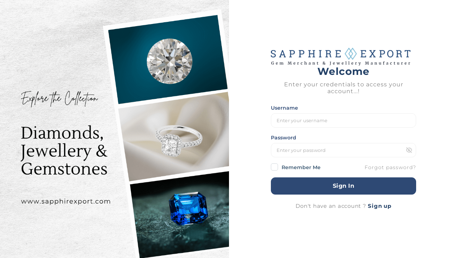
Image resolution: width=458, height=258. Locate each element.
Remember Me (296, 167)
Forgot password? (390, 167)
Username (284, 107)
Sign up (379, 205)
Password (283, 137)
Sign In (343, 185)
